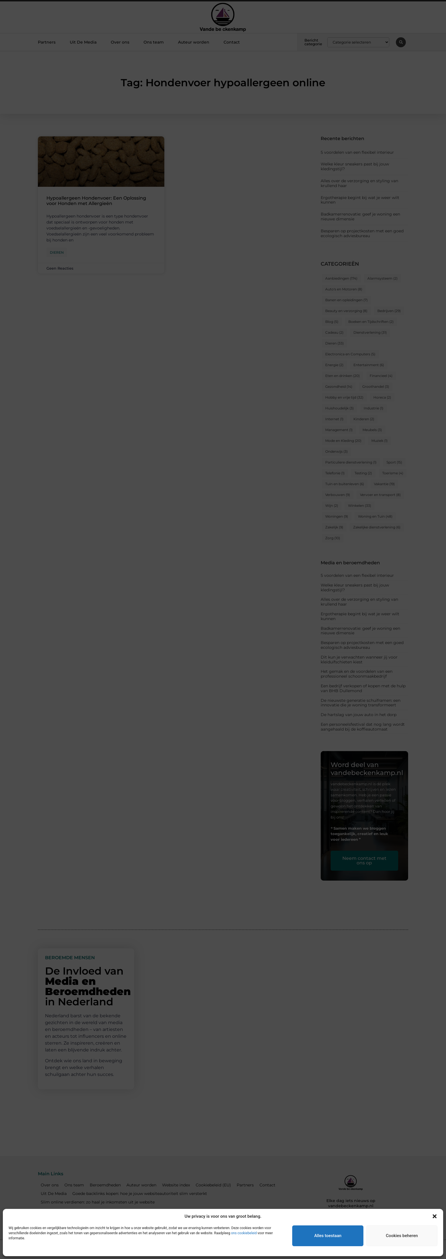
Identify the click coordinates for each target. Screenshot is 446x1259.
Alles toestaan (327, 1235)
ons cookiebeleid (244, 1233)
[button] (434, 1216)
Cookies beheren (402, 1235)
